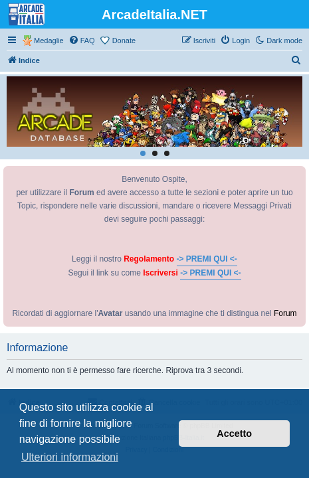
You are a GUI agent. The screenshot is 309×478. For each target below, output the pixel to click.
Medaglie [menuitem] (49, 40)
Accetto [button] (234, 433)
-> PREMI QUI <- (207, 259)
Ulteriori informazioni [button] (69, 457)
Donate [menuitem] (124, 40)
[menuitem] (81, 40)
